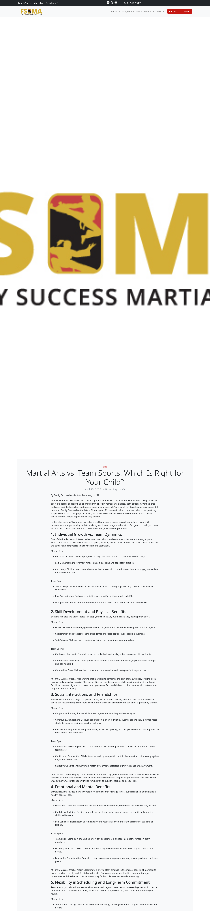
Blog (105, 466)
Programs (127, 11)
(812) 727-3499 (134, 3)
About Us (115, 11)
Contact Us (158, 11)
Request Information (179, 11)
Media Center (143, 11)
